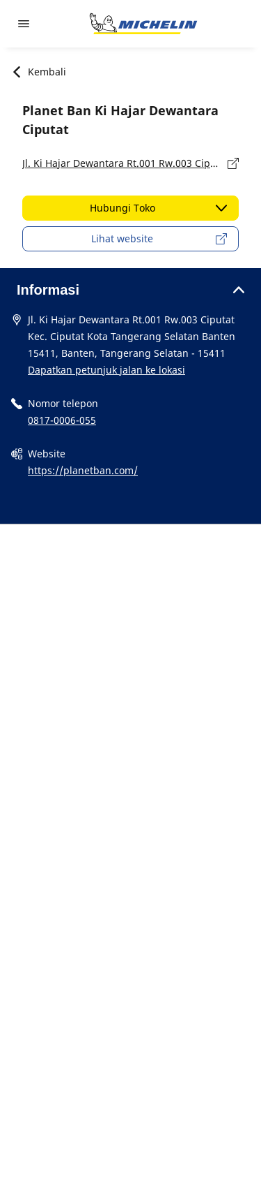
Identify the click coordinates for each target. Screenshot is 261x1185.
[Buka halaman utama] (143, 23)
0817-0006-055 (62, 420)
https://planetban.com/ (83, 470)
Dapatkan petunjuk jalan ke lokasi (106, 369)
